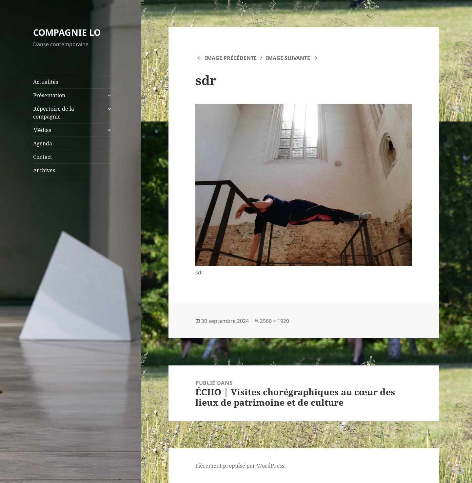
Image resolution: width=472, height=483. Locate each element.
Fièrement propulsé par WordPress (239, 465)
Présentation (49, 95)
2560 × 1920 (274, 321)
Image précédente (231, 58)
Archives (44, 170)
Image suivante (288, 58)
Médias (42, 130)
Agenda (42, 143)
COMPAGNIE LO (67, 32)
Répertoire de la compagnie (53, 112)
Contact (42, 156)
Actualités (45, 81)
